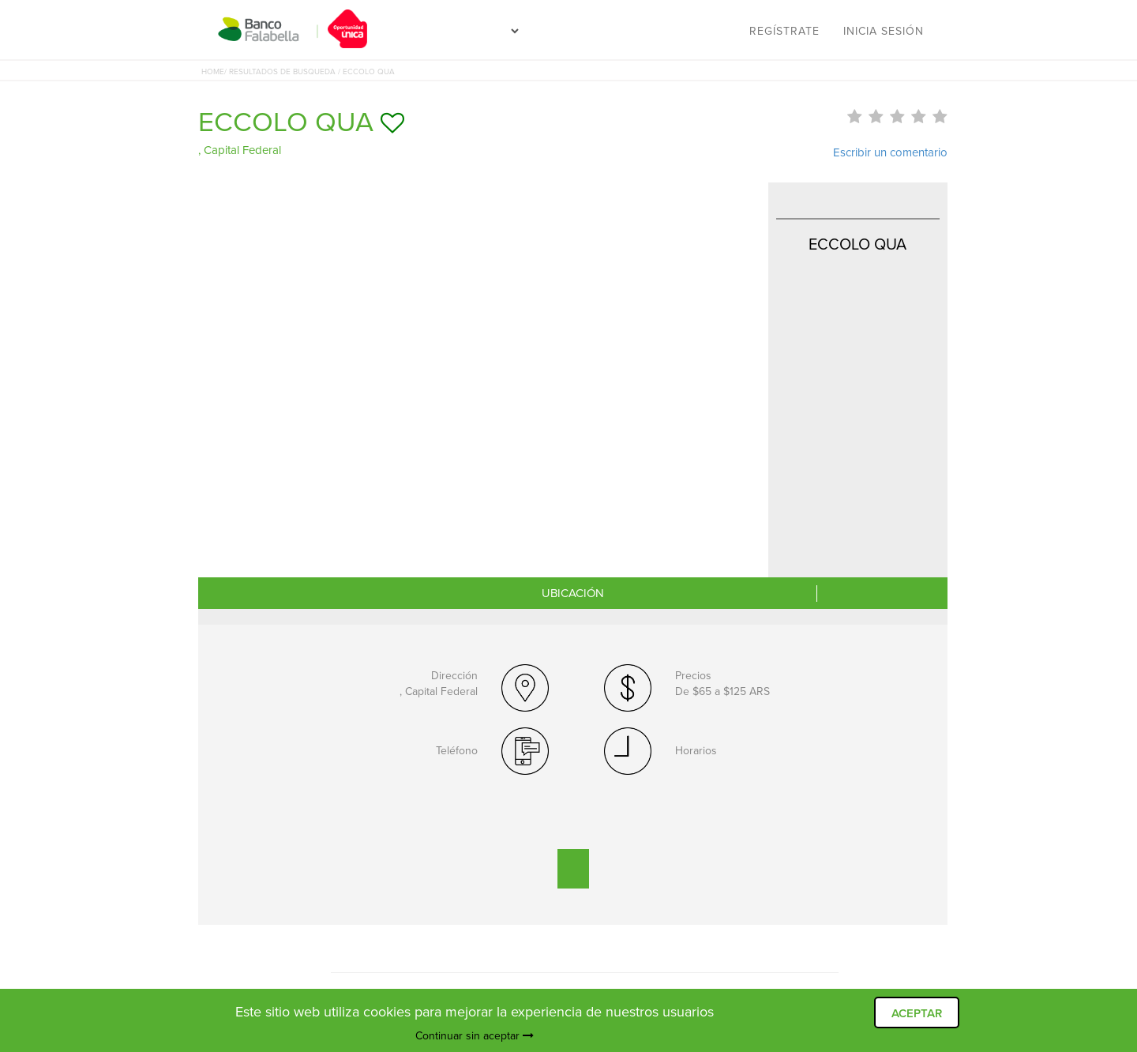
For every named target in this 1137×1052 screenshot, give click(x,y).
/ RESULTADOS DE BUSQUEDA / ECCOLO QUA (309, 72)
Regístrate (784, 31)
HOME (212, 72)
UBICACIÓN (573, 593)
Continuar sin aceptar (474, 1036)
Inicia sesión (883, 31)
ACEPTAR (916, 1013)
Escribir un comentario (890, 152)
